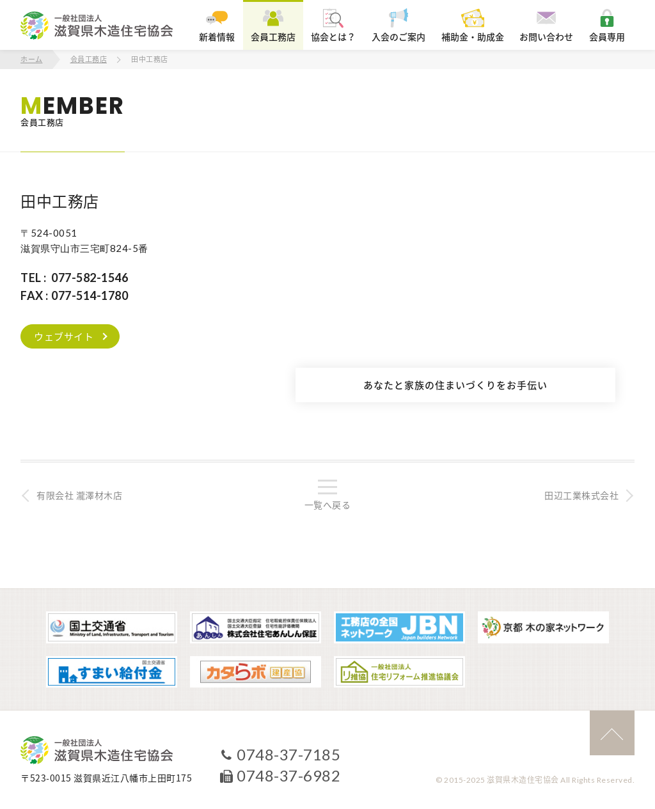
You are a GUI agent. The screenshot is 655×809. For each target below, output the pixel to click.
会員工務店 (88, 59)
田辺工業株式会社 (581, 495)
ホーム (31, 59)
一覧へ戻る (327, 504)
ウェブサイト (63, 336)
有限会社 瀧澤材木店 (79, 495)
